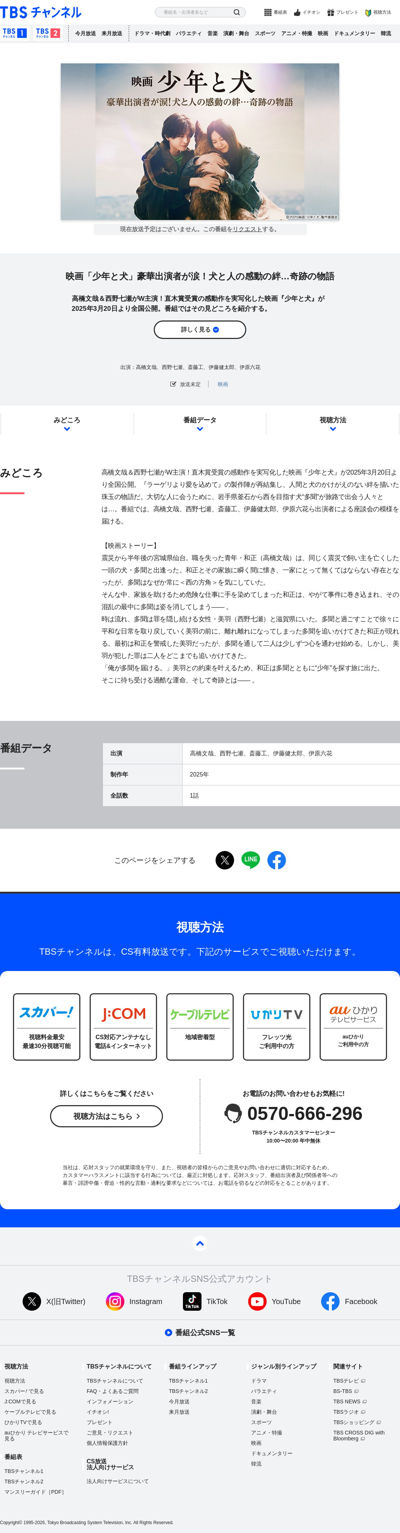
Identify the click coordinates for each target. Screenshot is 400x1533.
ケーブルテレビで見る (30, 1412)
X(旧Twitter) (66, 1301)
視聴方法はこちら (103, 1116)
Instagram (146, 1301)
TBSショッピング (353, 1422)
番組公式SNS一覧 (205, 1332)
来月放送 (111, 33)
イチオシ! (98, 1412)
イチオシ (311, 12)
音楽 (212, 33)
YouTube (286, 1301)
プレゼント (347, 12)
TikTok (217, 1301)
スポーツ (265, 33)
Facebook (361, 1301)
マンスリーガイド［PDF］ (35, 1492)
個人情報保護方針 (107, 1443)
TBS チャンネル (40, 12)
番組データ (200, 420)
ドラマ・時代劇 (152, 33)
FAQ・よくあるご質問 (113, 1391)
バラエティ (189, 33)
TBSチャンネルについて (115, 1381)
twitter (225, 860)
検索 (237, 12)
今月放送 (85, 33)
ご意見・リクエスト (110, 1433)
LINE (250, 860)
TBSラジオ (346, 1412)
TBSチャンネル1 (15, 33)
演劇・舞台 (236, 33)
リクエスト (247, 229)
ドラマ (259, 1381)
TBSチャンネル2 (48, 33)
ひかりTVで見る (23, 1422)
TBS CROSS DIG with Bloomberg (358, 1435)
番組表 (280, 12)
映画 (323, 33)
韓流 (386, 33)
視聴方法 (382, 12)
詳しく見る (196, 329)
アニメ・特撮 (296, 33)
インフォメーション (110, 1401)
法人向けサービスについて (118, 1481)
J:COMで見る (20, 1401)
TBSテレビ (346, 1381)
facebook (276, 860)
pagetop (200, 1243)
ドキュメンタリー (354, 33)
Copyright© (11, 1522)
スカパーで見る (24, 1391)
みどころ (67, 420)
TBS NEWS (346, 1401)
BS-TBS (342, 1391)
